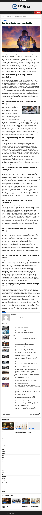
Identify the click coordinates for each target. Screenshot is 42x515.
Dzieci (3, 443)
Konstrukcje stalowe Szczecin (21, 327)
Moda (3, 455)
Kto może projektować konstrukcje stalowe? (24, 371)
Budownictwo (4, 20)
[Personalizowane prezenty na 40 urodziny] (6, 501)
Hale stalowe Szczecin (20, 394)
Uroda (3, 485)
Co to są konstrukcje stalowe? (21, 383)
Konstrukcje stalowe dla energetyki (22, 361)
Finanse (3, 447)
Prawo (3, 464)
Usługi (3, 487)
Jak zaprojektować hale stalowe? (22, 405)
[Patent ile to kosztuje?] (16, 501)
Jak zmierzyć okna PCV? (6, 431)
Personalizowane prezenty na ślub (25, 505)
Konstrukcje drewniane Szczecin (22, 400)
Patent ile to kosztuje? (16, 505)
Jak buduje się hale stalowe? (21, 389)
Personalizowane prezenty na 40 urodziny (5, 506)
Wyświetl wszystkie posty (17, 317)
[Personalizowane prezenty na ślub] (26, 501)
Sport (3, 472)
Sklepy (3, 470)
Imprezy (3, 451)
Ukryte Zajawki (4, 482)
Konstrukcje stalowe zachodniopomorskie (24, 349)
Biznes (3, 438)
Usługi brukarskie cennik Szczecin (33, 431)
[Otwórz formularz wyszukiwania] (32, 13)
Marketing (3, 453)
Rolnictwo (3, 468)
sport (3, 474)
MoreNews (28, 513)
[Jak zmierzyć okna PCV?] (8, 426)
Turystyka (3, 480)
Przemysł (3, 466)
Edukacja (3, 445)
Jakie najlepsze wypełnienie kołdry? (35, 505)
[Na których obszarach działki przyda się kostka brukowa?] (21, 426)
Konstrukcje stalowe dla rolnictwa (22, 366)
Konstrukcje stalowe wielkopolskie (22, 337)
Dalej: (30, 413)
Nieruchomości (4, 459)
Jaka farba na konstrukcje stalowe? (22, 355)
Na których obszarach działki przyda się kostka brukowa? (20, 431)
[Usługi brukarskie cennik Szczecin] (34, 426)
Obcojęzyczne (4, 461)
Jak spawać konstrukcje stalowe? (22, 377)
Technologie (4, 476)
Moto (3, 457)
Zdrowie (3, 491)
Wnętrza (3, 489)
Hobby (3, 449)
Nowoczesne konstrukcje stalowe (22, 343)
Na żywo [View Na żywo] (37, 12)
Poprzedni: (11, 413)
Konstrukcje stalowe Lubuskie (21, 330)
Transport (3, 478)
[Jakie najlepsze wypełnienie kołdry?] (35, 501)
